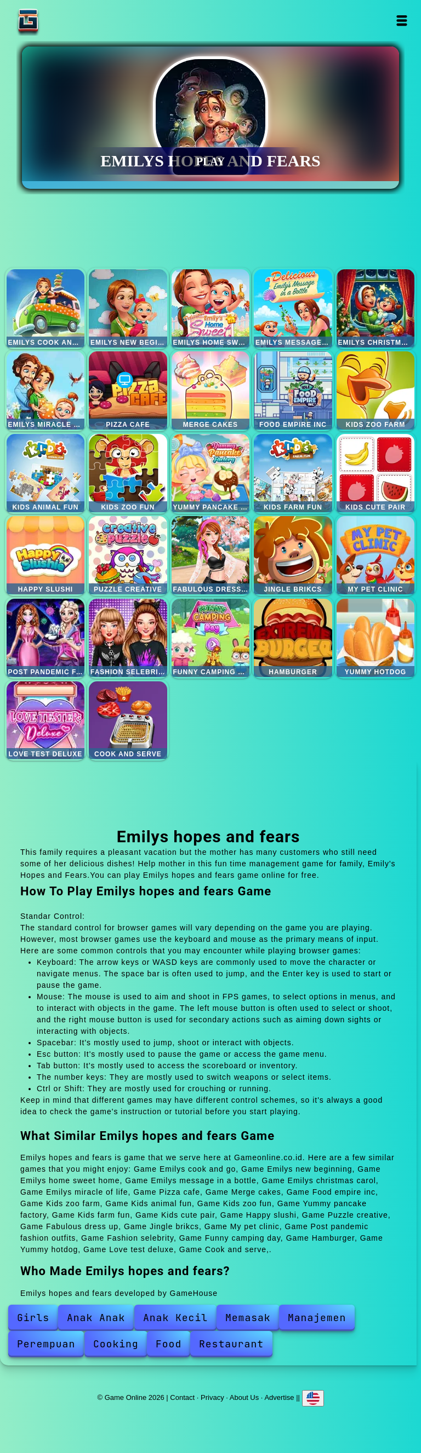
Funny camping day (211, 638)
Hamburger (293, 638)
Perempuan (46, 1344)
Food (168, 1344)
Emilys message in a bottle (293, 308)
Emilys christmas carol (376, 308)
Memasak (248, 1317)
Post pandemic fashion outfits (46, 638)
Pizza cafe (128, 390)
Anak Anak (96, 1317)
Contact (182, 1397)
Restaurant (231, 1344)
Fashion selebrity (128, 638)
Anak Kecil (175, 1317)
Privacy (212, 1397)
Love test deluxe (46, 720)
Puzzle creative (128, 555)
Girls (33, 1317)
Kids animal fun (46, 473)
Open (402, 20)
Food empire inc (293, 390)
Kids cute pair (376, 473)
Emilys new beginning (128, 308)
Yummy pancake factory (211, 473)
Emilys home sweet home (211, 308)
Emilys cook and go (46, 308)
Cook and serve (128, 720)
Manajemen (317, 1317)
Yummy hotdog (376, 638)
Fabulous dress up (211, 555)
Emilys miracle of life (46, 390)
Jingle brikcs (293, 555)
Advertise (279, 1397)
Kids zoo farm (376, 390)
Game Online (62, 20)
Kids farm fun (293, 473)
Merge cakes (211, 390)
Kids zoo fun (128, 473)
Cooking (116, 1344)
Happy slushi (46, 555)
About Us (244, 1397)
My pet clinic (376, 555)
